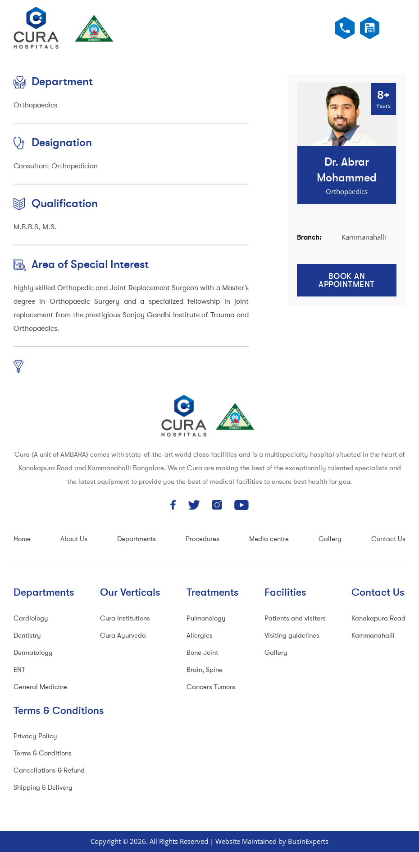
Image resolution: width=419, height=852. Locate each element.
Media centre (269, 539)
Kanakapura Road (378, 618)
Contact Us (388, 539)
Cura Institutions (125, 618)
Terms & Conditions (43, 753)
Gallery (330, 539)
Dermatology (33, 653)
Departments (136, 539)
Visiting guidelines (291, 635)
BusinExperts (308, 841)
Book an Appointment (347, 280)
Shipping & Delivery (43, 788)
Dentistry (27, 635)
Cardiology (31, 618)
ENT (19, 670)
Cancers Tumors (211, 687)
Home (22, 539)
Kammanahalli (373, 635)
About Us (73, 539)
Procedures (202, 539)
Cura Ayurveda (123, 635)
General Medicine (40, 687)
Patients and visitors (295, 618)
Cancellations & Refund (49, 770)
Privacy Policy (35, 736)
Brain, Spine (205, 670)
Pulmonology (206, 618)
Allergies (200, 635)
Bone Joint (202, 653)
